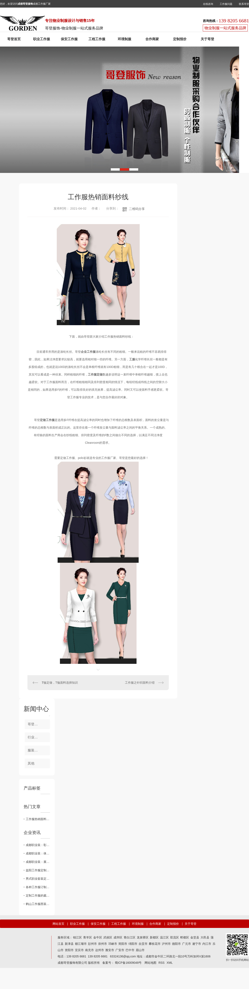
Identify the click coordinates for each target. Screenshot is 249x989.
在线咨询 (208, 4)
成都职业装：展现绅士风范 (38, 861)
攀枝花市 (155, 943)
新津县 (69, 943)
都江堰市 (81, 943)
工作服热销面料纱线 (38, 819)
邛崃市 (112, 943)
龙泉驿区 (143, 937)
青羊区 (87, 937)
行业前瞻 (34, 737)
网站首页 (58, 923)
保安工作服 (69, 39)
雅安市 (109, 950)
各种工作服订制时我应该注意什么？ (38, 887)
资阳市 (69, 950)
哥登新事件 (36, 724)
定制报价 (180, 39)
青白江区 (129, 937)
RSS (161, 962)
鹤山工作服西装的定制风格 (38, 904)
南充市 (89, 950)
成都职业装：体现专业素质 (38, 853)
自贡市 (143, 943)
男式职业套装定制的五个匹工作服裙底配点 (38, 878)
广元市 (186, 943)
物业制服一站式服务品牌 (225, 28)
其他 (31, 763)
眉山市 (140, 950)
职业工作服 (41, 39)
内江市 (206, 943)
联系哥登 (244, 4)
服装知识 (34, 750)
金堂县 (194, 937)
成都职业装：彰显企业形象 (38, 845)
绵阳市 (133, 943)
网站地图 (150, 962)
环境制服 (124, 39)
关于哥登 (207, 39)
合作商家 (152, 39)
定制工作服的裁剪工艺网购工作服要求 (38, 895)
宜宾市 (79, 950)
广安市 (119, 950)
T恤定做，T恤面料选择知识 (60, 682)
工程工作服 (96, 39)
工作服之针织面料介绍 (139, 682)
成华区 (118, 937)
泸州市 (166, 943)
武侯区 (107, 937)
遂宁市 (196, 943)
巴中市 (130, 950)
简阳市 (122, 943)
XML (170, 962)
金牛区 (97, 937)
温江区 (164, 937)
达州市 (99, 950)
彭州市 (92, 943)
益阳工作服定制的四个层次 (38, 870)
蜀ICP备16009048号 (128, 962)
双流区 (174, 937)
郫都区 (184, 937)
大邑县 (204, 937)
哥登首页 (14, 39)
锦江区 (77, 937)
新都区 (154, 937)
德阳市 (176, 943)
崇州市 (102, 943)
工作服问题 (226, 4)
